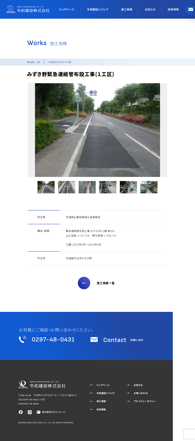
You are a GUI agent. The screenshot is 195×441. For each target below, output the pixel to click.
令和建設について (101, 9)
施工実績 (128, 9)
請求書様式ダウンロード (50, 412)
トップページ (71, 9)
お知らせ (151, 9)
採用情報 (173, 9)
